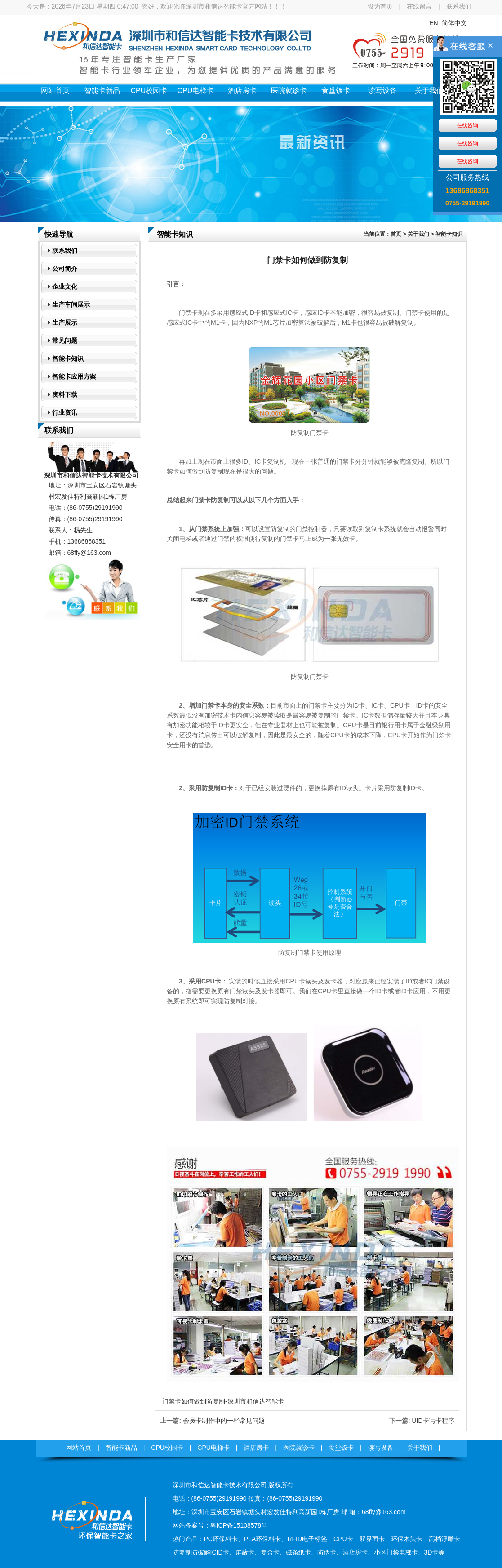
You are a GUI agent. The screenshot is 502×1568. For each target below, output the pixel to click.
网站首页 (55, 90)
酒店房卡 (242, 90)
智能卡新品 (102, 90)
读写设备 (382, 90)
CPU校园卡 (149, 90)
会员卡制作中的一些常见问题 (224, 1420)
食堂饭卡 (335, 90)
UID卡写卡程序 (433, 1420)
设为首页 (380, 6)
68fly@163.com (89, 552)
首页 (396, 234)
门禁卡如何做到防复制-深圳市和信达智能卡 (223, 1401)
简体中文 (454, 23)
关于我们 (429, 90)
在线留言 (419, 6)
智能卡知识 (448, 234)
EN (433, 23)
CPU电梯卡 (196, 90)
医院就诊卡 (289, 90)
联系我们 (458, 6)
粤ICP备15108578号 (239, 1525)
